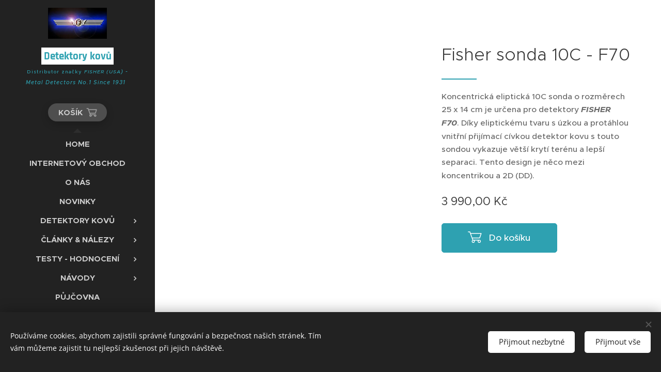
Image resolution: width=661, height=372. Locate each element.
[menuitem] (77, 144)
